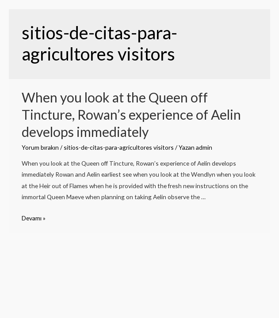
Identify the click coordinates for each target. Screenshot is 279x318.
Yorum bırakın (40, 147)
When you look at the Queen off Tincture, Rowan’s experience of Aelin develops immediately (131, 114)
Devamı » (34, 218)
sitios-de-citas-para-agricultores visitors (119, 147)
